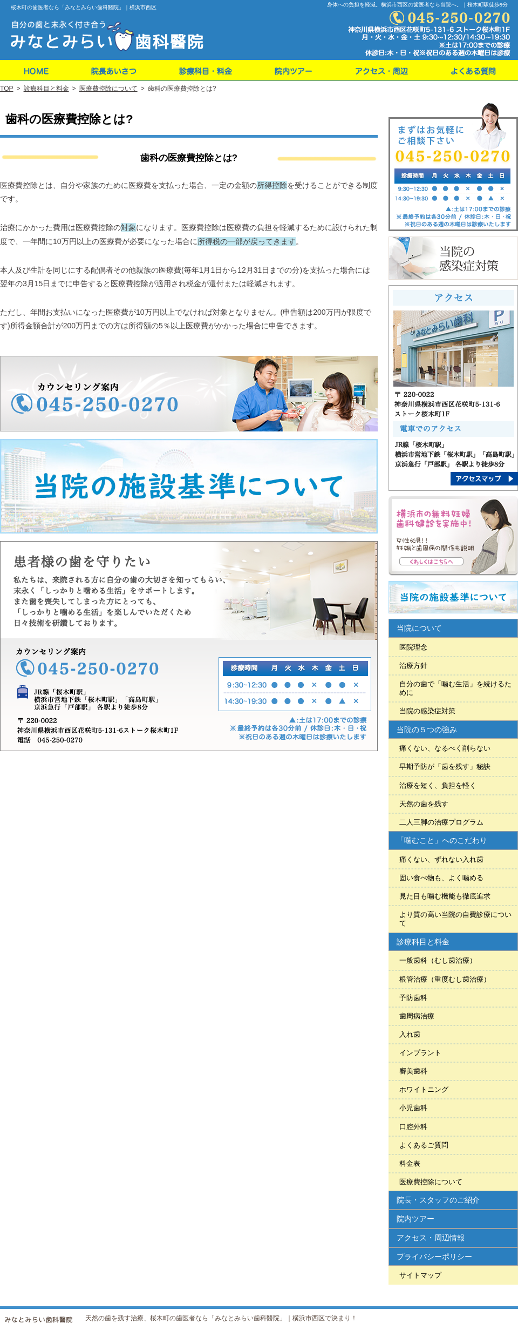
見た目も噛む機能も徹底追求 (444, 896)
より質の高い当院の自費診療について (455, 918)
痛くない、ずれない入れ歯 (441, 859)
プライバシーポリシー (434, 1256)
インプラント (420, 1053)
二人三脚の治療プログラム (441, 822)
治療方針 (413, 665)
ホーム (35, 70)
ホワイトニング (423, 1089)
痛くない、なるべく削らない (444, 748)
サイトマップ (420, 1275)
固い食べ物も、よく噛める (441, 878)
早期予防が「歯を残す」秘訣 (444, 766)
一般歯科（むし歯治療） (437, 960)
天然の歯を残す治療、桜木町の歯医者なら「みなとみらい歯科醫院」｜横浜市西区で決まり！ (221, 1318)
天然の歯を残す (423, 804)
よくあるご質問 (423, 1145)
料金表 (409, 1163)
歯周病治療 (416, 1016)
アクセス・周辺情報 (431, 1237)
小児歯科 (413, 1108)
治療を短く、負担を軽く (437, 785)
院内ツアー (415, 1218)
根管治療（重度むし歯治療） (444, 979)
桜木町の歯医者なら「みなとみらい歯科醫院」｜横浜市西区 (83, 7)
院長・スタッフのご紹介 (438, 1200)
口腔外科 (413, 1127)
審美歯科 (413, 1071)
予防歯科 (413, 998)
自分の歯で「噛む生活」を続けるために (455, 688)
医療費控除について (430, 1182)
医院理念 (413, 647)
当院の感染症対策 (427, 711)
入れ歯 (409, 1034)
